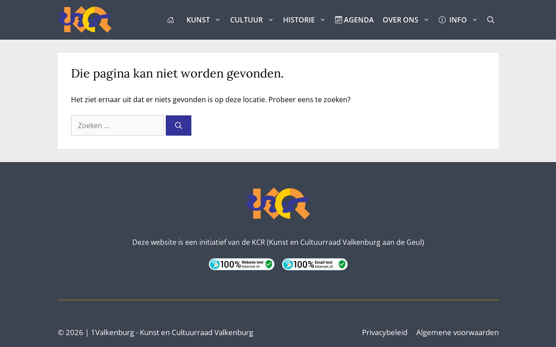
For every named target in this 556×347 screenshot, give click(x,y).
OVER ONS (408, 20)
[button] (491, 20)
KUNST (206, 20)
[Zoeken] (178, 125)
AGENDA (354, 20)
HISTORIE (307, 20)
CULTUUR (254, 20)
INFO (461, 20)
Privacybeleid (384, 332)
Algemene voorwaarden (457, 332)
